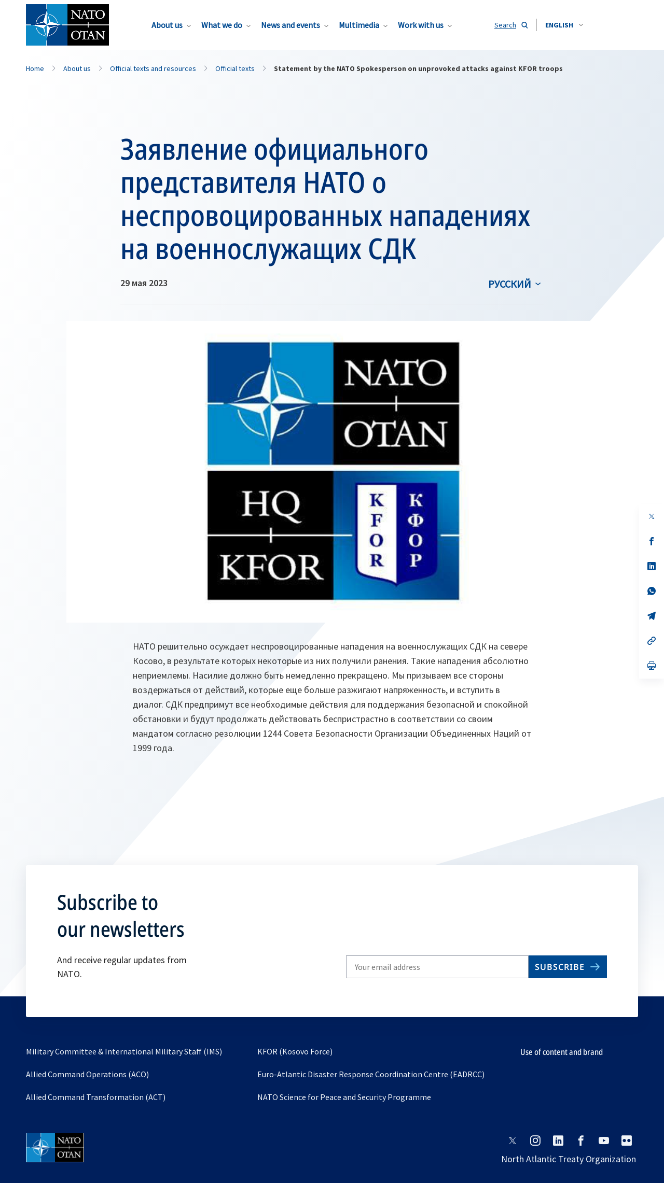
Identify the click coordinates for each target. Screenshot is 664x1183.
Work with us (421, 25)
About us (167, 25)
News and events (290, 25)
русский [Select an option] (509, 283)
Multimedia (359, 25)
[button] (564, 25)
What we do (221, 25)
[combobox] (564, 25)
